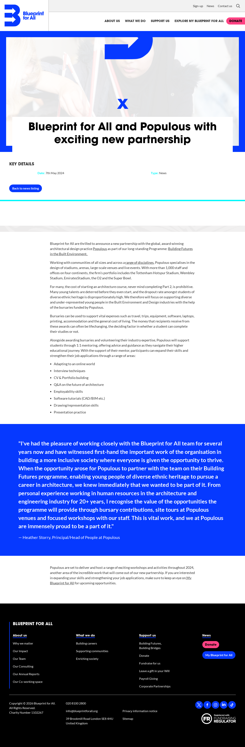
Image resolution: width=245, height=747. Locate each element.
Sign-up (198, 6)
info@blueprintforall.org (82, 711)
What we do (135, 21)
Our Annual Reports (26, 674)
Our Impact (20, 651)
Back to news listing (25, 188)
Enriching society (87, 658)
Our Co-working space (27, 681)
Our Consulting (23, 666)
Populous (100, 249)
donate (235, 21)
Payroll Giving (148, 678)
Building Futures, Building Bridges (150, 645)
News (210, 6)
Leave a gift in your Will (154, 671)
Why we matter (23, 643)
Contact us (225, 6)
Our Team (19, 658)
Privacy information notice (139, 711)
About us (112, 21)
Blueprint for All (33, 624)
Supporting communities (92, 651)
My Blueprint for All (218, 655)
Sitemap (127, 718)
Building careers (86, 643)
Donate (144, 655)
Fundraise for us (149, 663)
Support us (160, 21)
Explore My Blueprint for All (199, 21)
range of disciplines (139, 262)
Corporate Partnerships (155, 686)
